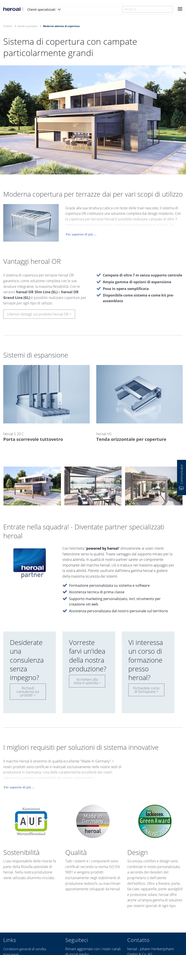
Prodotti (7, 26)
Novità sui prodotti (27, 26)
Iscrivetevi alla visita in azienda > (87, 681)
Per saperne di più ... (81, 236)
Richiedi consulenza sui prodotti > (28, 691)
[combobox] (147, 9)
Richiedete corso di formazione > (146, 690)
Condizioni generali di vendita (24, 949)
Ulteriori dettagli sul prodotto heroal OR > (39, 315)
